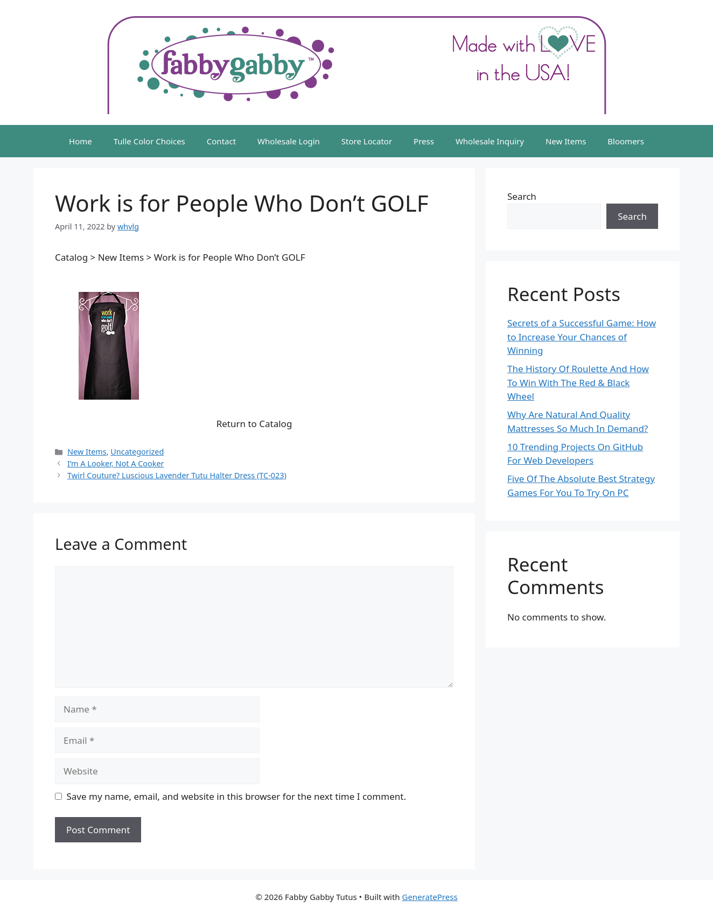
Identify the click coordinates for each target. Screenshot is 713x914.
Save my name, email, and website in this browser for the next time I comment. (236, 796)
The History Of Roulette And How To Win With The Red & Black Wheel (578, 382)
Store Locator (366, 141)
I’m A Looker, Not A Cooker (115, 463)
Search (521, 196)
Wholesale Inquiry (490, 141)
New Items (566, 141)
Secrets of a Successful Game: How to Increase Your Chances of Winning (581, 337)
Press (424, 141)
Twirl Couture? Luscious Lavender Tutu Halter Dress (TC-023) (176, 475)
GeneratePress (429, 896)
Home (80, 141)
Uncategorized (137, 451)
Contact (221, 141)
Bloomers (625, 141)
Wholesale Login (288, 141)
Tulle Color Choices (149, 141)
